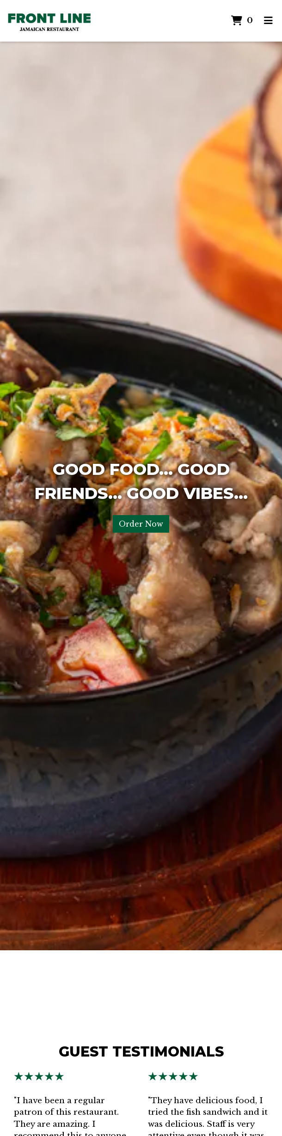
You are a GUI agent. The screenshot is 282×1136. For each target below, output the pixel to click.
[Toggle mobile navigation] (268, 21)
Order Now (141, 524)
